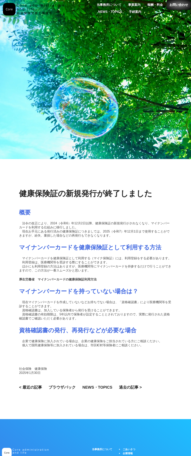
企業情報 (128, 453)
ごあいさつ (129, 449)
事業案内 (134, 4)
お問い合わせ (178, 4)
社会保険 (25, 368)
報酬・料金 (155, 4)
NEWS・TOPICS (110, 11)
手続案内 (135, 11)
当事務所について (109, 4)
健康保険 (41, 368)
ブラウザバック (62, 387)
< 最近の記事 (30, 387)
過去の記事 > (130, 387)
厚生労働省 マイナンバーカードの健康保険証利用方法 (58, 279)
